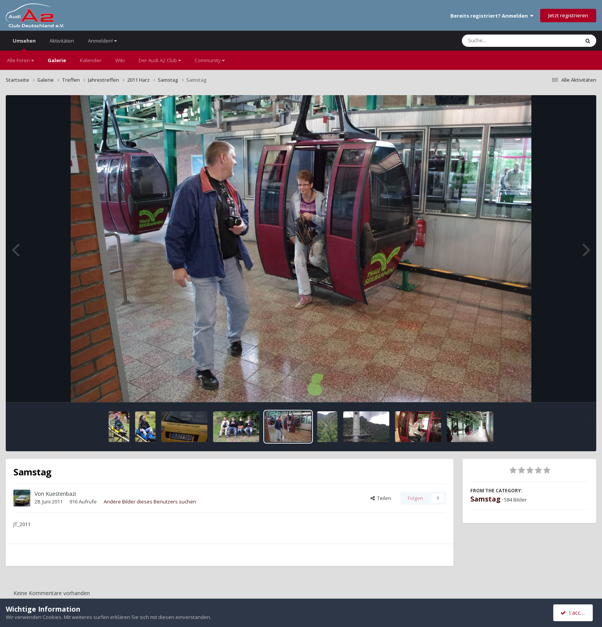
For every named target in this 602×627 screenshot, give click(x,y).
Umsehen (24, 44)
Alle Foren (20, 60)
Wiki (120, 60)
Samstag (485, 498)
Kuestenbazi (61, 493)
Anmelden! (102, 40)
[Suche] (505, 41)
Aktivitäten (62, 40)
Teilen (380, 498)
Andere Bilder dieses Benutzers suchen (150, 501)
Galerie (57, 60)
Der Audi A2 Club (160, 60)
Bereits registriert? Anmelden (491, 15)
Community (210, 60)
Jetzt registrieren (568, 15)
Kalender (90, 60)
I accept (574, 612)
